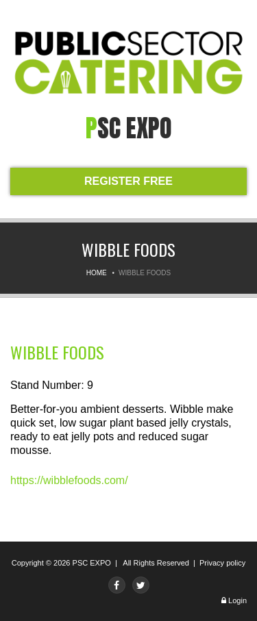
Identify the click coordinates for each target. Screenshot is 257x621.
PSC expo (129, 128)
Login (237, 600)
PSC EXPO (92, 563)
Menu (20, 18)
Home (96, 273)
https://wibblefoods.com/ (69, 480)
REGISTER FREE (128, 181)
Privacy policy (222, 563)
